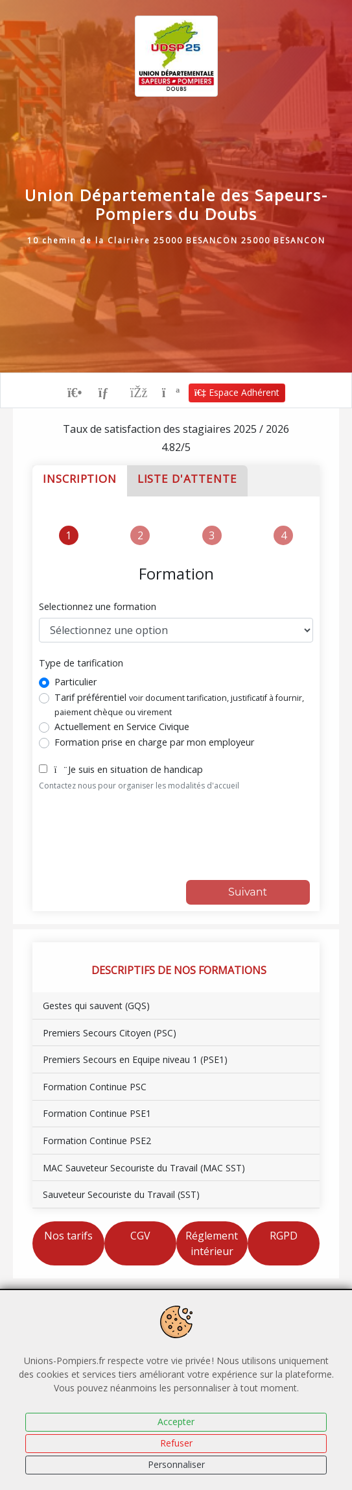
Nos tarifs (68, 1235)
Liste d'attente (187, 478)
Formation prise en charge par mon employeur (154, 742)
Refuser (176, 1443)
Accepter (176, 1421)
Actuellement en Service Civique (121, 726)
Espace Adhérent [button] (237, 392)
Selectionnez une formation (97, 606)
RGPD (284, 1235)
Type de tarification (81, 663)
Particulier (75, 682)
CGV (140, 1235)
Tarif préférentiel (179, 704)
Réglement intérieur (211, 1243)
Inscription (79, 478)
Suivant (247, 892)
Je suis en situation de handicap (128, 769)
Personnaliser (176, 1464)
